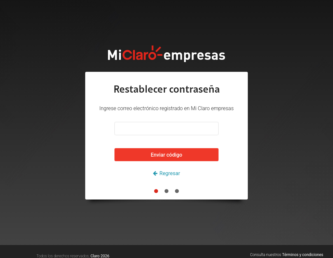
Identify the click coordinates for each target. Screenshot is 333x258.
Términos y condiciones (302, 254)
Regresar (169, 173)
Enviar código (166, 155)
